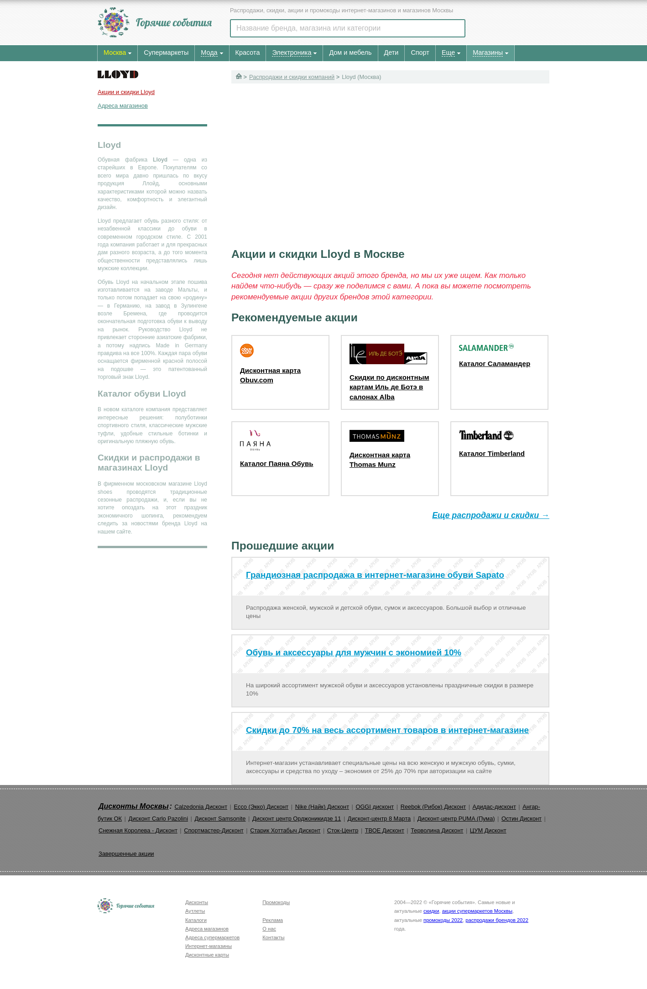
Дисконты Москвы (134, 806)
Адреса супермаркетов (212, 937)
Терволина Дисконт (437, 830)
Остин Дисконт (521, 818)
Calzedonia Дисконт (200, 806)
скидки (431, 911)
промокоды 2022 (443, 920)
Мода (209, 52)
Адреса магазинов (123, 105)
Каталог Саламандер (494, 363)
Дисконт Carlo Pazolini (158, 818)
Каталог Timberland (492, 453)
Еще (448, 52)
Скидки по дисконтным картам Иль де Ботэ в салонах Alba (389, 387)
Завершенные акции (126, 853)
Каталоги (196, 920)
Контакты (273, 937)
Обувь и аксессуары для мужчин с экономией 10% (353, 652)
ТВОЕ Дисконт (384, 830)
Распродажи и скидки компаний (291, 76)
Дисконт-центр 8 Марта (379, 818)
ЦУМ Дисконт (488, 830)
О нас (269, 928)
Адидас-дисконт (494, 806)
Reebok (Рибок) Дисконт (433, 806)
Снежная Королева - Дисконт (138, 830)
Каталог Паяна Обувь (276, 463)
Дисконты (196, 902)
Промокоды (276, 902)
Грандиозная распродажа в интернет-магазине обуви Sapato (375, 575)
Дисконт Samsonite (219, 818)
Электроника (291, 52)
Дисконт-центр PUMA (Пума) (456, 818)
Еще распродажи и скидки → (490, 515)
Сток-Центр (343, 830)
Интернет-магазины (208, 946)
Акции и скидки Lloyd (126, 92)
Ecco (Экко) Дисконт (261, 806)
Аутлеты (195, 911)
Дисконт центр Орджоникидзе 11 (296, 818)
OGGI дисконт (374, 806)
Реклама (272, 920)
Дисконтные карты (207, 955)
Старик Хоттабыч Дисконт (285, 830)
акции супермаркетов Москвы (477, 911)
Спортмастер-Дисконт (214, 830)
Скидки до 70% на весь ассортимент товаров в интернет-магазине (387, 730)
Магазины (488, 52)
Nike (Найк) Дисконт (322, 806)
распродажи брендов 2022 (496, 920)
